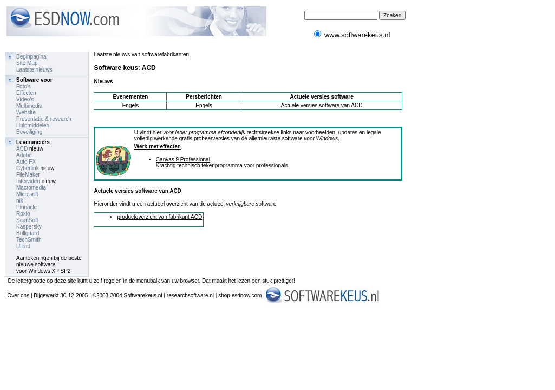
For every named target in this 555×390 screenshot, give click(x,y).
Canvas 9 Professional (183, 159)
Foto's (23, 86)
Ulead (23, 246)
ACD (22, 149)
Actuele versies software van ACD (322, 105)
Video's (25, 99)
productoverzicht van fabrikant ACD (159, 217)
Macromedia (31, 188)
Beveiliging (29, 132)
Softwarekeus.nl (142, 295)
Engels (130, 105)
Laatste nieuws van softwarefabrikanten (141, 54)
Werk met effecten (157, 147)
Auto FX (26, 162)
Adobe (24, 155)
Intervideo (28, 181)
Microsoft (27, 194)
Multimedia (29, 106)
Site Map (26, 63)
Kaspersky (29, 227)
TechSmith (29, 240)
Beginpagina (31, 57)
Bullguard (27, 233)
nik (19, 201)
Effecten (26, 93)
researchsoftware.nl (190, 295)
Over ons (19, 295)
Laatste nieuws (34, 70)
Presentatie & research (43, 119)
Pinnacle (26, 207)
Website (26, 112)
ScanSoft (27, 220)
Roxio (23, 214)
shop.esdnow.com (240, 295)
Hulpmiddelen (32, 125)
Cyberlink (27, 168)
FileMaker (28, 175)
